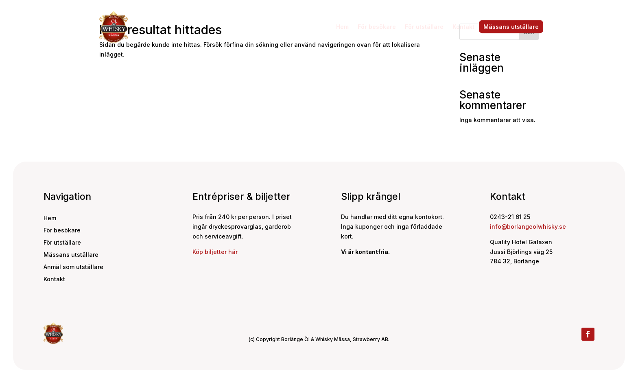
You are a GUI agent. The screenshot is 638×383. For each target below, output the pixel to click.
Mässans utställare (511, 26)
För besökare (377, 26)
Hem (342, 26)
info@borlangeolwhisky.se (528, 226)
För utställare (424, 26)
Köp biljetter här (215, 251)
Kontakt (463, 26)
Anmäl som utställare (73, 267)
